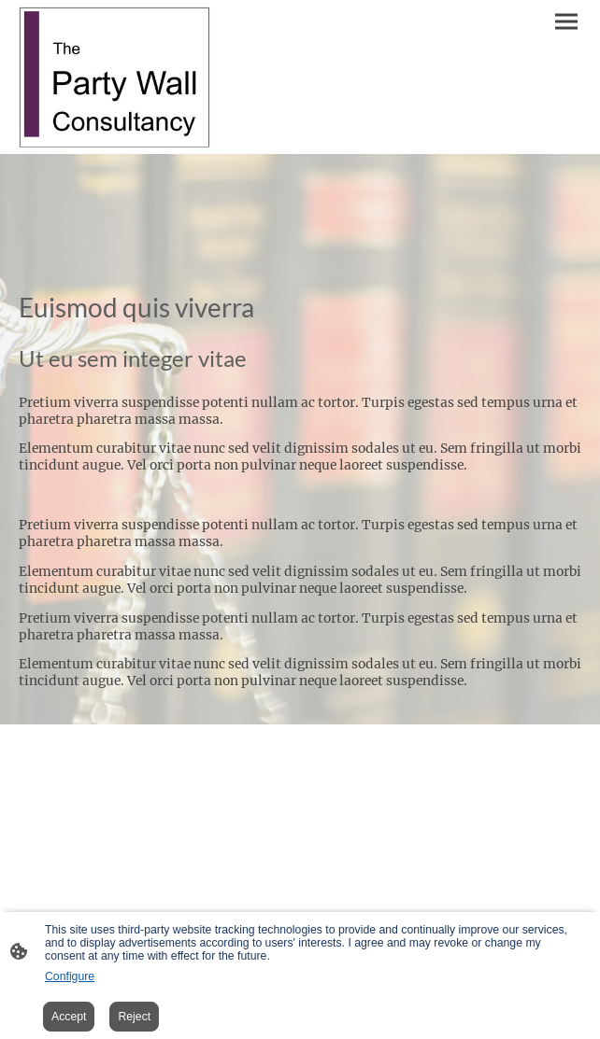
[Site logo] (114, 77)
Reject (134, 1016)
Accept (68, 1016)
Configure (69, 976)
